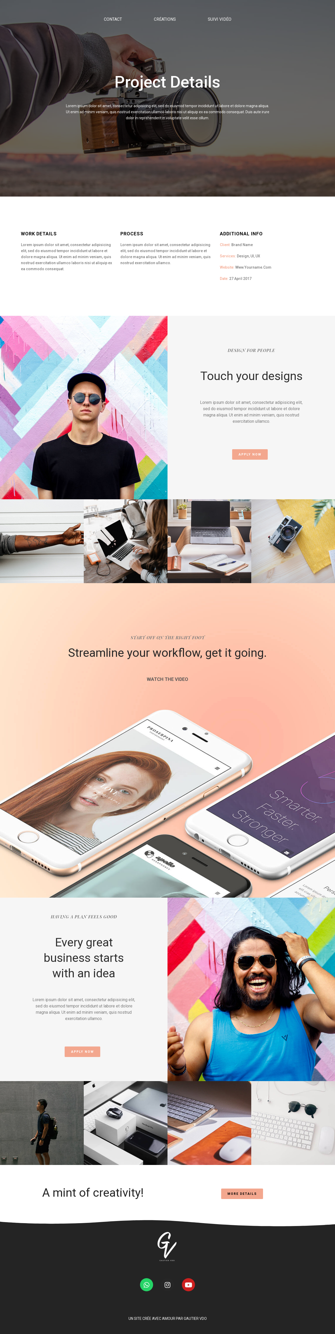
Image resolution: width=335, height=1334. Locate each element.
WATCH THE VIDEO (167, 679)
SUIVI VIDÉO (219, 48)
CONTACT (113, 48)
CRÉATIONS (165, 48)
